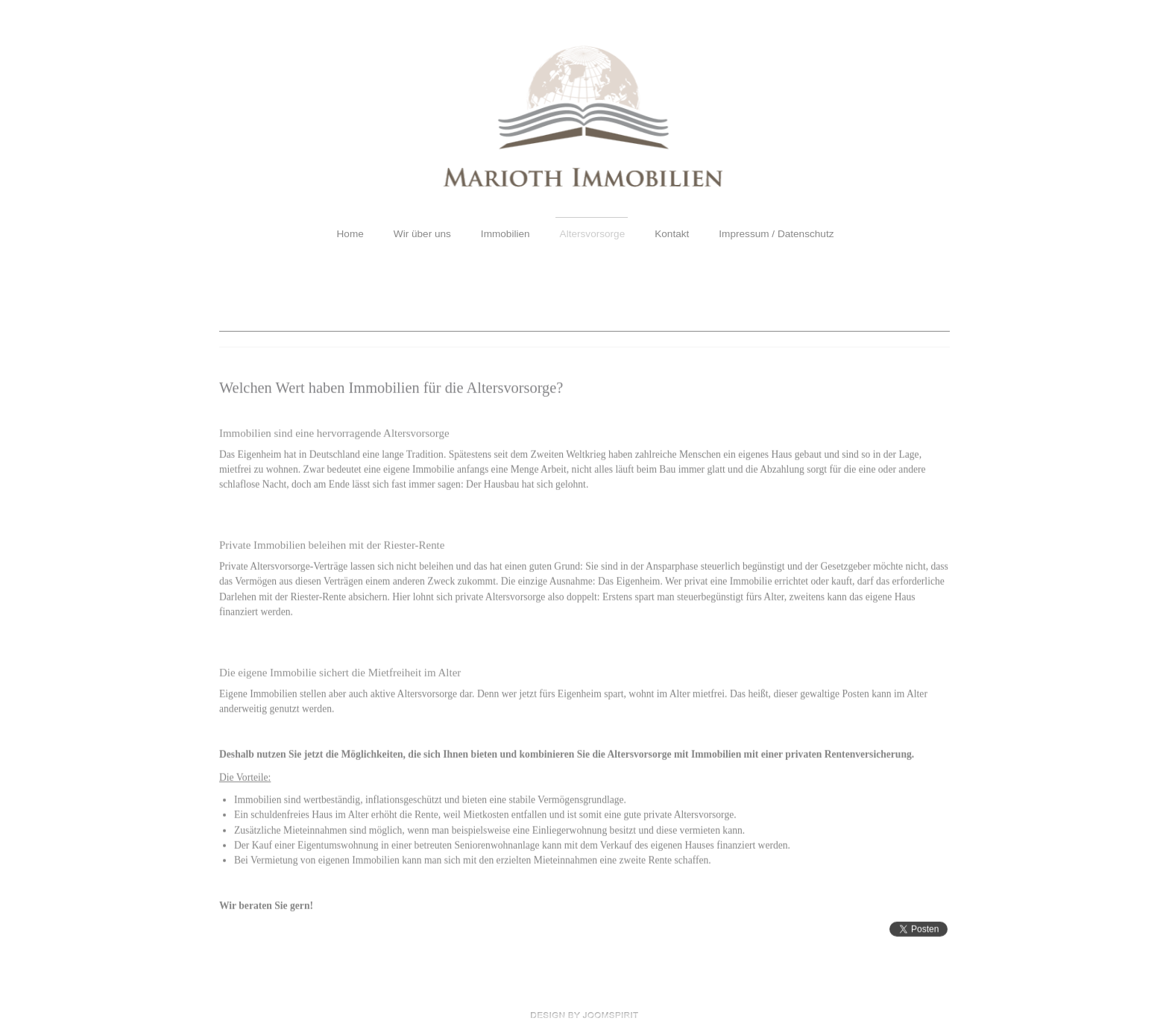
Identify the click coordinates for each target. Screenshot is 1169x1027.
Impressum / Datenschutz (776, 233)
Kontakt (672, 233)
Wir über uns (422, 233)
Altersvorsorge (593, 233)
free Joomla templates (584, 1015)
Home (350, 233)
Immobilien (505, 233)
